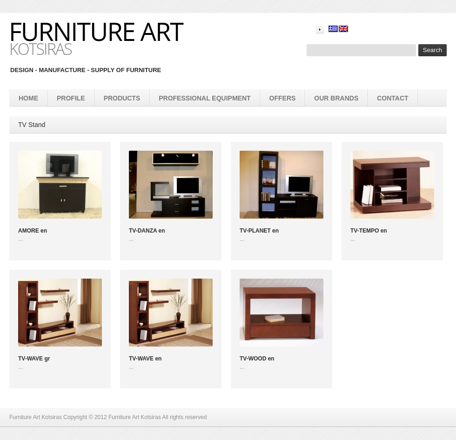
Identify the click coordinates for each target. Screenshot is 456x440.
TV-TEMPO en (368, 230)
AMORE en (32, 230)
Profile (71, 98)
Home (28, 98)
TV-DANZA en (147, 230)
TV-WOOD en (257, 358)
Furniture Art (96, 31)
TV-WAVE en (145, 358)
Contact (392, 98)
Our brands (336, 98)
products (122, 98)
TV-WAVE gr (34, 358)
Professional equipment (204, 98)
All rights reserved (184, 417)
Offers (282, 98)
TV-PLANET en (259, 230)
